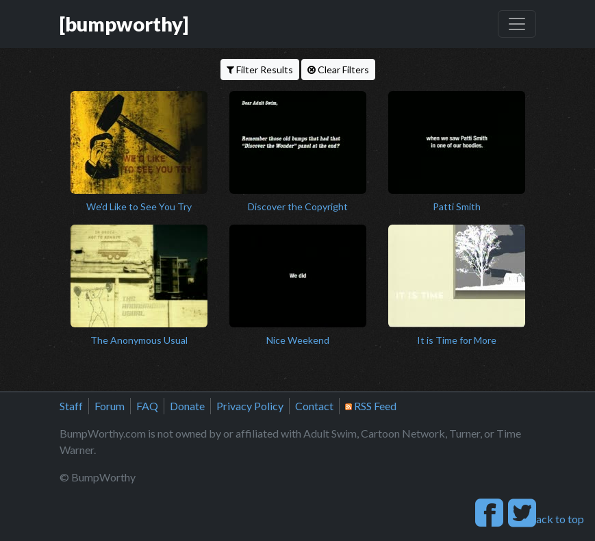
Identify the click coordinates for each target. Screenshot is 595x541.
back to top (552, 518)
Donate (187, 405)
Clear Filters (338, 69)
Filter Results (260, 69)
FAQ (147, 405)
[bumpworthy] (124, 24)
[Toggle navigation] (517, 24)
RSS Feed (370, 405)
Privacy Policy (249, 405)
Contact (314, 405)
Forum (109, 405)
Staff (71, 405)
